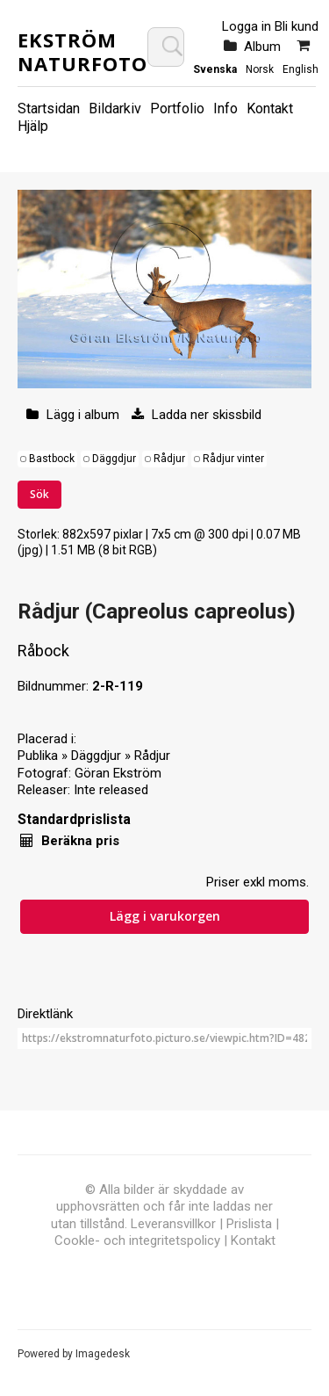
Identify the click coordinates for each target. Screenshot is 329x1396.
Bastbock (52, 458)
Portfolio (177, 108)
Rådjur (169, 458)
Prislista (249, 1224)
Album (262, 46)
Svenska (215, 69)
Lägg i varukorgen (165, 916)
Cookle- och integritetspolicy (137, 1240)
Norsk (260, 69)
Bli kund (296, 26)
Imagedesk (102, 1354)
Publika (38, 755)
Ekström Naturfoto (82, 51)
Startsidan (49, 108)
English (300, 69)
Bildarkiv (115, 108)
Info (225, 108)
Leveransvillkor (173, 1224)
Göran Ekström (118, 773)
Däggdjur (114, 458)
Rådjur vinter (233, 458)
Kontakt (270, 108)
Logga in (246, 26)
